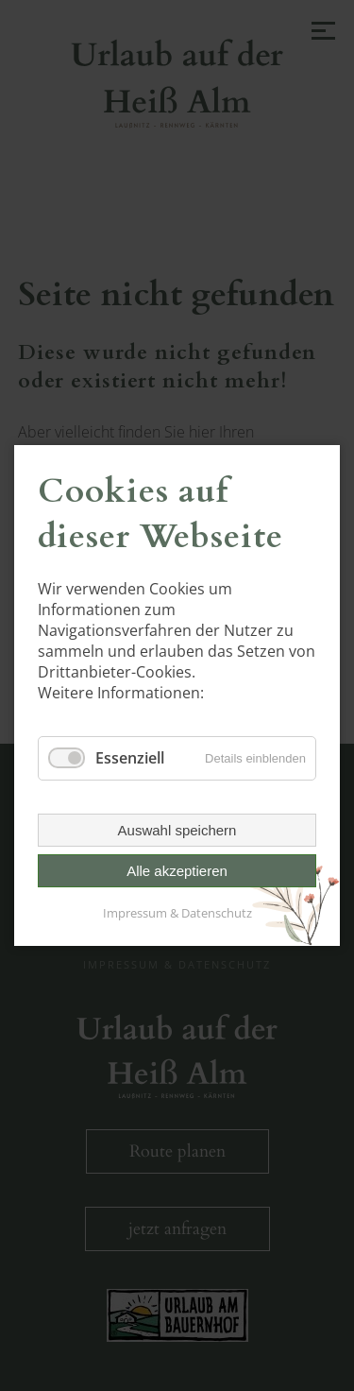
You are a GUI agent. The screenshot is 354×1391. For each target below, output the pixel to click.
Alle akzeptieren (177, 871)
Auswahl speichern (177, 830)
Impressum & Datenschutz (177, 912)
